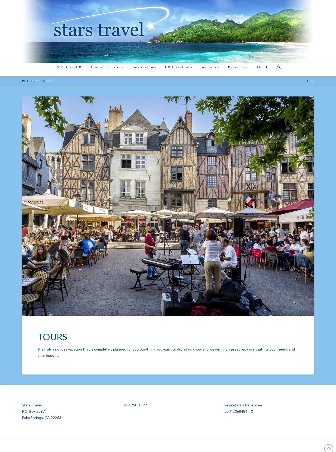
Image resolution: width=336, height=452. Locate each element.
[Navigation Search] (279, 69)
